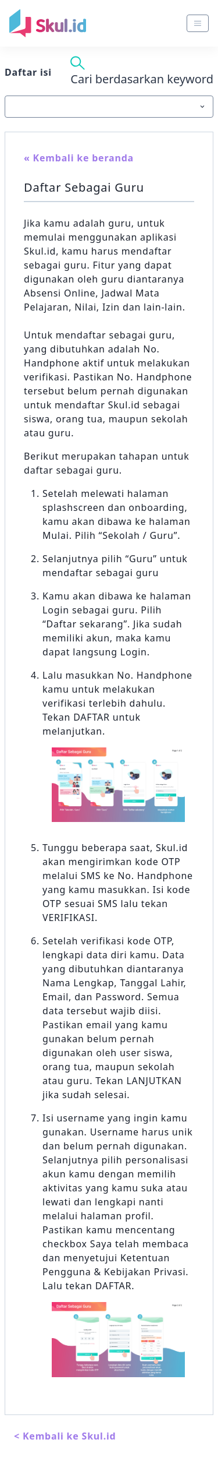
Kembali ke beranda (83, 157)
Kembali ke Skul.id (69, 1436)
